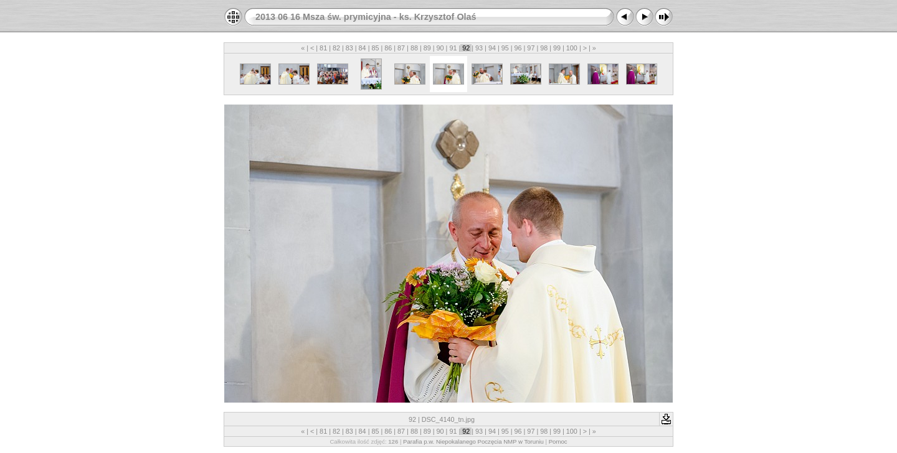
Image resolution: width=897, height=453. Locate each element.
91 (452, 48)
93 (479, 48)
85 (375, 48)
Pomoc (558, 441)
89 (427, 48)
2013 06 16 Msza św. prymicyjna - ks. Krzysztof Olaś (366, 17)
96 (518, 48)
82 (336, 48)
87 (401, 48)
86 (388, 48)
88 (414, 48)
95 (505, 48)
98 (543, 48)
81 (323, 48)
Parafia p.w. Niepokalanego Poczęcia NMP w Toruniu (473, 441)
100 (571, 48)
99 (556, 48)
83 (349, 48)
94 (492, 48)
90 (440, 48)
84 (362, 48)
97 (530, 48)
